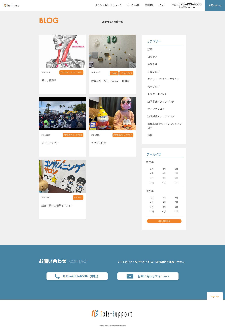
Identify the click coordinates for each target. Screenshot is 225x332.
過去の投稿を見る (164, 222)
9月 (176, 207)
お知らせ (114, 73)
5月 (164, 202)
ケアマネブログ (126, 73)
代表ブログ (154, 86)
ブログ (162, 5)
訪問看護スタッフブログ (73, 135)
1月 (152, 169)
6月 (176, 202)
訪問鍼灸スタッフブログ (161, 116)
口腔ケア (152, 56)
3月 (176, 169)
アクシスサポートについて (108, 5)
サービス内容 (132, 5)
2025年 (150, 191)
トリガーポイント (157, 94)
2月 (164, 169)
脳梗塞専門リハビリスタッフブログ (165, 125)
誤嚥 (150, 49)
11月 (164, 211)
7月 (152, 207)
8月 (164, 207)
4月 (152, 173)
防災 (150, 135)
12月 (176, 211)
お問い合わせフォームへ (148, 278)
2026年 (150, 162)
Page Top (215, 299)
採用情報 (149, 5)
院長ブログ (78, 197)
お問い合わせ (215, 5)
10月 (152, 211)
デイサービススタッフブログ (71, 72)
